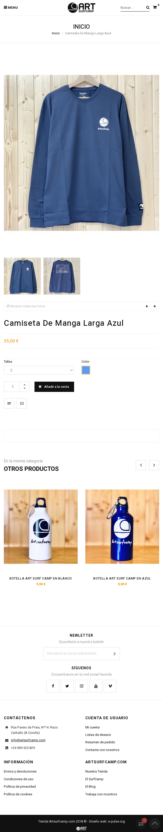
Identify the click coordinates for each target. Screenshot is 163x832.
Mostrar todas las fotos (26, 306)
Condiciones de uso (18, 779)
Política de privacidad (20, 786)
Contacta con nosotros (102, 749)
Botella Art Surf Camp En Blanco (40, 578)
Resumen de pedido (100, 742)
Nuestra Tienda (96, 771)
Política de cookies (18, 794)
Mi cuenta (92, 727)
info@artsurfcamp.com (28, 740)
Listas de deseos (98, 734)
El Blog (90, 786)
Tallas (8, 361)
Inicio (56, 33)
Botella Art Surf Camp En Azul (122, 578)
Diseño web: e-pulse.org (107, 821)
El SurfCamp (94, 779)
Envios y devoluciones (20, 771)
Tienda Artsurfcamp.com (56, 821)
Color (86, 361)
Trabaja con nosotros (101, 794)
